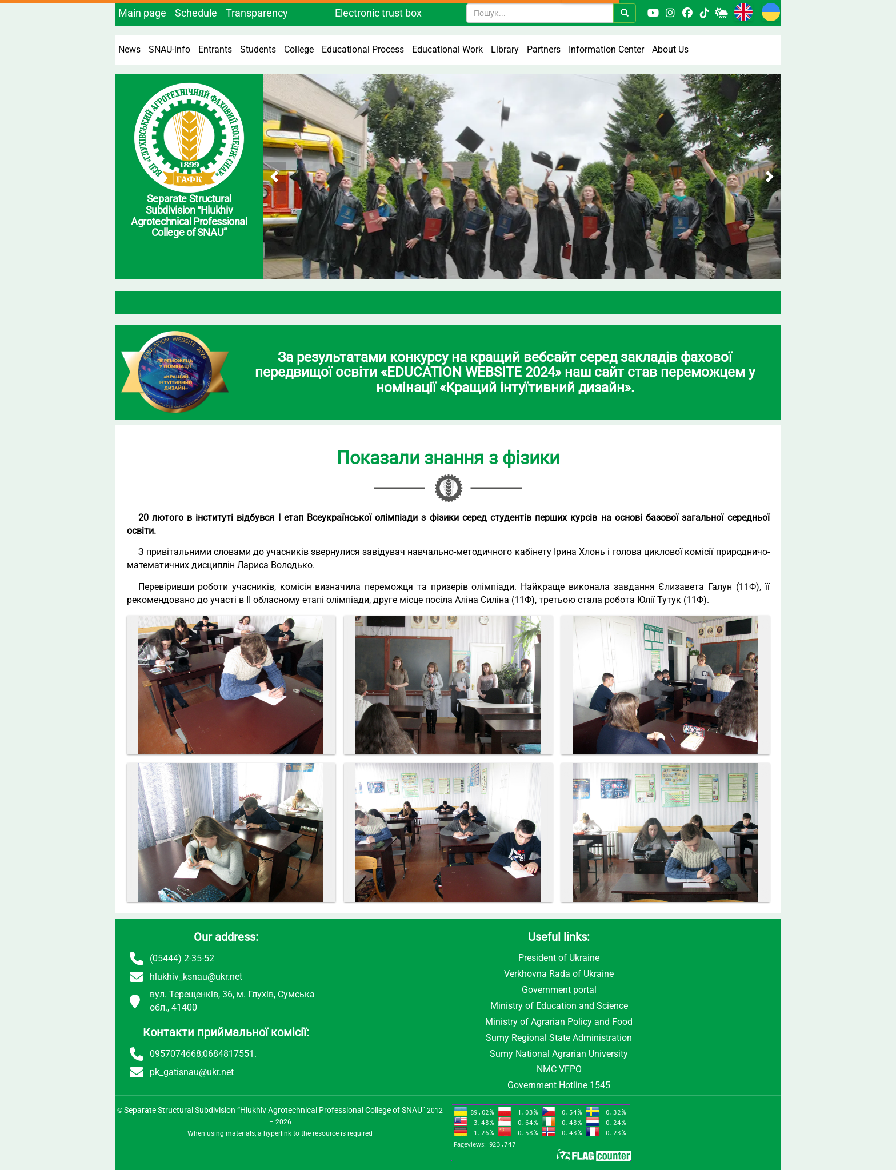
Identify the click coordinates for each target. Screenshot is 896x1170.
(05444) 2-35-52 (182, 958)
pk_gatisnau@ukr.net (192, 1072)
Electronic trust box (378, 13)
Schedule (196, 13)
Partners (544, 49)
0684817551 (228, 1053)
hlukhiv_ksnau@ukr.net (196, 976)
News (129, 49)
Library (505, 49)
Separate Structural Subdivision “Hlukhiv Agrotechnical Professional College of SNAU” (274, 1110)
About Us (670, 49)
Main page (142, 13)
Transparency (257, 13)
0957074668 (175, 1053)
